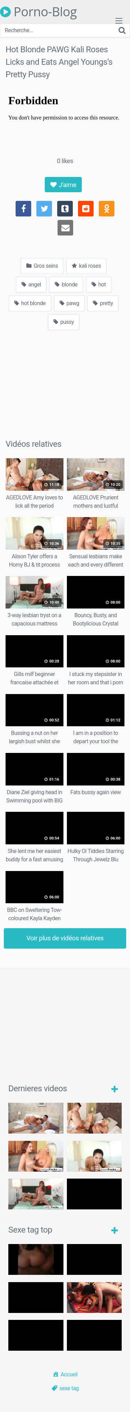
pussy (63, 322)
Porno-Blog (38, 12)
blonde (66, 284)
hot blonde (29, 303)
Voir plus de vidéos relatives (65, 938)
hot (99, 284)
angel (31, 284)
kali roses (86, 266)
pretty (103, 303)
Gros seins (42, 266)
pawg (69, 303)
